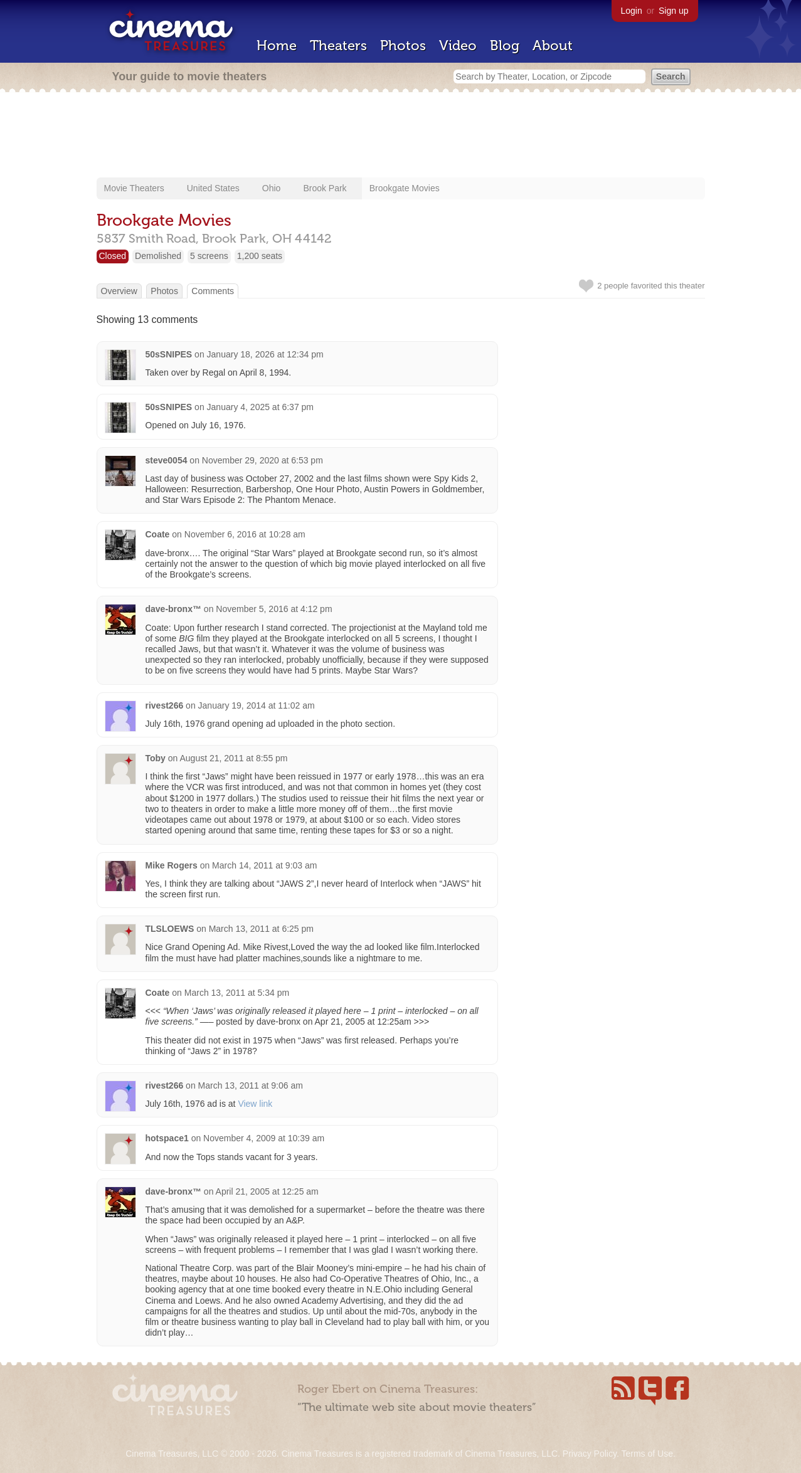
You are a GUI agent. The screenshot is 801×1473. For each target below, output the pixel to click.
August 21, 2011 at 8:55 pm (234, 758)
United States (213, 188)
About (553, 45)
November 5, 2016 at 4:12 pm (274, 609)
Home (277, 45)
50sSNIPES (169, 354)
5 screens (209, 256)
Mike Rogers (172, 865)
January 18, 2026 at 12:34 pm (265, 354)
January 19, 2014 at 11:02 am (256, 705)
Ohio (271, 188)
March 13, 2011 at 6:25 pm (261, 929)
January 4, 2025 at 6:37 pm (260, 407)
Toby (156, 758)
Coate (158, 534)
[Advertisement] (401, 136)
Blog (504, 45)
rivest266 (165, 705)
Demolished (158, 256)
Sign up (673, 11)
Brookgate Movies (404, 188)
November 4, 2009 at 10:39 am (263, 1138)
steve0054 (167, 460)
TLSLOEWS (170, 929)
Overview (119, 291)
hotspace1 (167, 1138)
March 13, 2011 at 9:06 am (250, 1085)
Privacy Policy (590, 1454)
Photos (403, 45)
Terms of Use (646, 1454)
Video (458, 45)
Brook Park (324, 188)
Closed (113, 256)
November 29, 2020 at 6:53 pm (262, 460)
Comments (212, 291)
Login (631, 11)
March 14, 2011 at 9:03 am (264, 865)
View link (255, 1104)
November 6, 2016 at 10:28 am (244, 534)
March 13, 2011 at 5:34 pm (236, 993)
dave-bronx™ (173, 609)
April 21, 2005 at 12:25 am (267, 1191)
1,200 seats (259, 256)
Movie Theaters (134, 188)
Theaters (338, 45)
